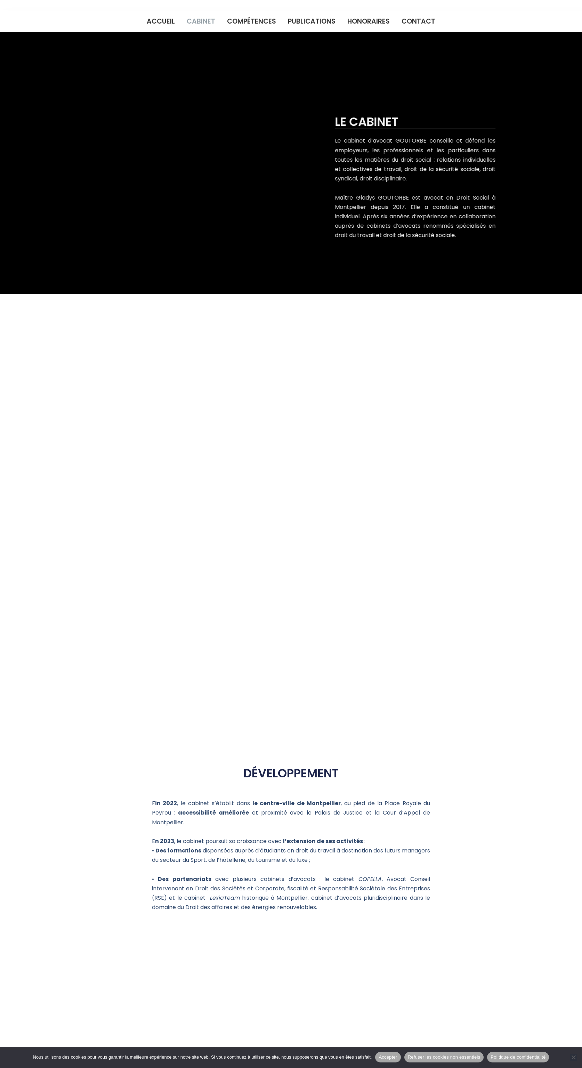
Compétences (251, 22)
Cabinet (201, 22)
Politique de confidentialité (518, 1057)
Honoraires (368, 22)
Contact (418, 22)
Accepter (388, 1057)
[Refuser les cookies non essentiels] (573, 1057)
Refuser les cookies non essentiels (444, 1057)
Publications (312, 22)
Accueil (161, 22)
